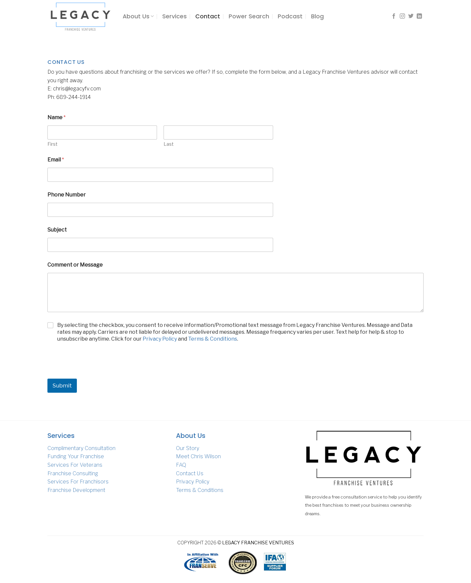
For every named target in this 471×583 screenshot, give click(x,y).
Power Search (249, 16)
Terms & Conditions (212, 339)
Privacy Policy (160, 339)
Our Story (187, 448)
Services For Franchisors (78, 482)
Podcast (290, 16)
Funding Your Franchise (75, 456)
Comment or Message (75, 265)
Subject (57, 230)
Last (169, 144)
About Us (138, 16)
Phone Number (66, 195)
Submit (62, 385)
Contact (207, 16)
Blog (317, 16)
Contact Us (189, 473)
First (52, 144)
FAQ (181, 465)
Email (55, 160)
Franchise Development (76, 490)
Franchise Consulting (72, 473)
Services (174, 16)
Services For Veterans (74, 465)
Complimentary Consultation (81, 448)
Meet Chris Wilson (198, 456)
